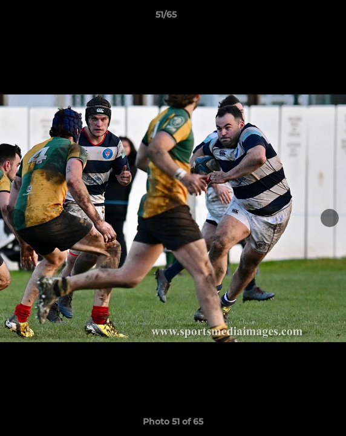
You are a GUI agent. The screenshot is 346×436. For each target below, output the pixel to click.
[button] (302, 17)
